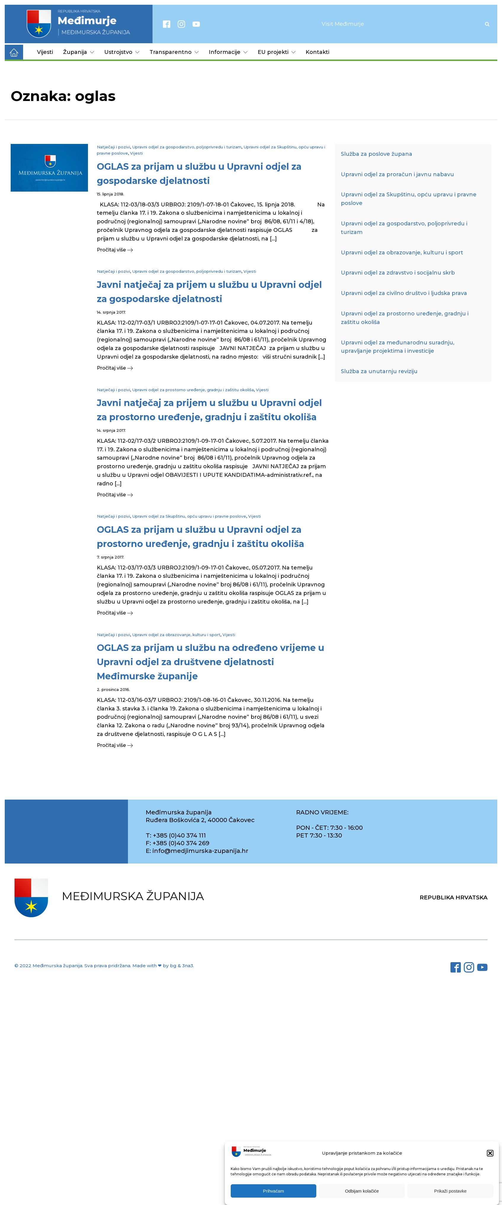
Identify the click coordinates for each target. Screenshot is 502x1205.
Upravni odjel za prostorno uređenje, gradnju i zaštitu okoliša (193, 389)
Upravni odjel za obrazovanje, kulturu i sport (176, 634)
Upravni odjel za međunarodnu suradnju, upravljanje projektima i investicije (397, 346)
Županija (78, 52)
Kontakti (317, 52)
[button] (490, 1153)
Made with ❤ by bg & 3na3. (163, 965)
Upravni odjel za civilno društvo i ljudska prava (404, 293)
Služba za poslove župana (376, 154)
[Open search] (487, 24)
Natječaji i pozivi (113, 147)
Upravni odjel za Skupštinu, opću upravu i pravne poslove (189, 516)
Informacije (228, 52)
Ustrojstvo (121, 52)
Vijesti (45, 52)
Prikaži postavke (450, 1190)
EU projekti (277, 52)
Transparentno (174, 52)
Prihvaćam (273, 1190)
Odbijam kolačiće (362, 1190)
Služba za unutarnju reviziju (379, 371)
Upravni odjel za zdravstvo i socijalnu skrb (398, 272)
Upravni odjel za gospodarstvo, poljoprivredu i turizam (186, 147)
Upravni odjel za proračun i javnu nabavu (397, 174)
